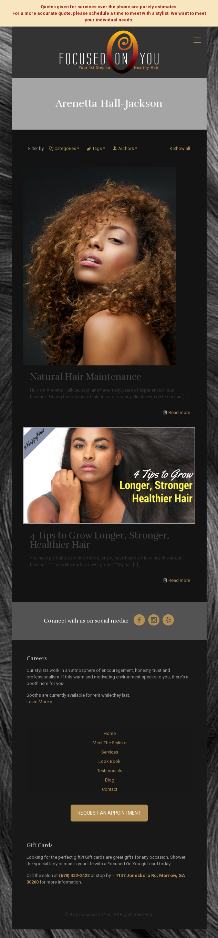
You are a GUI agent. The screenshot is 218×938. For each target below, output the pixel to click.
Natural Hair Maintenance (85, 377)
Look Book (109, 761)
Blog (109, 780)
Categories (65, 148)
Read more (179, 412)
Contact (109, 789)
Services (109, 752)
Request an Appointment (109, 813)
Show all (179, 148)
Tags (96, 148)
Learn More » (39, 701)
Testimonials (109, 770)
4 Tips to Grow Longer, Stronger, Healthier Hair (99, 540)
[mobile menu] (197, 40)
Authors (125, 148)
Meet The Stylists (109, 742)
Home (110, 733)
